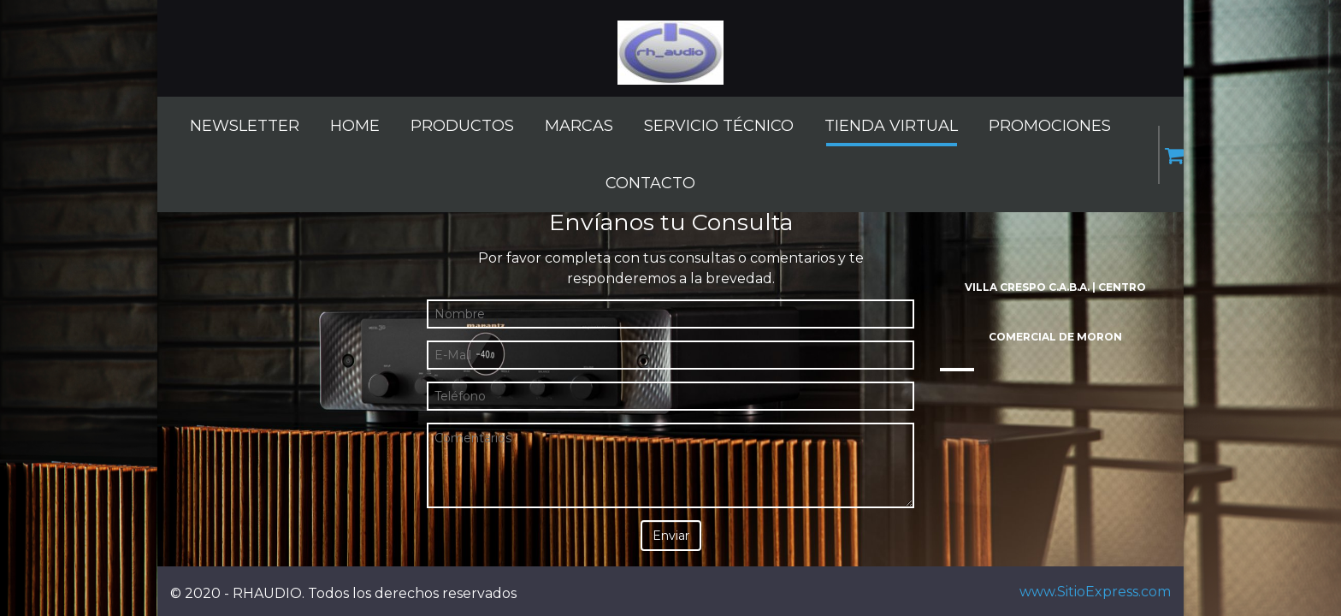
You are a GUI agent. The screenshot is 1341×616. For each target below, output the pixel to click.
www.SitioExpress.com (1095, 591)
